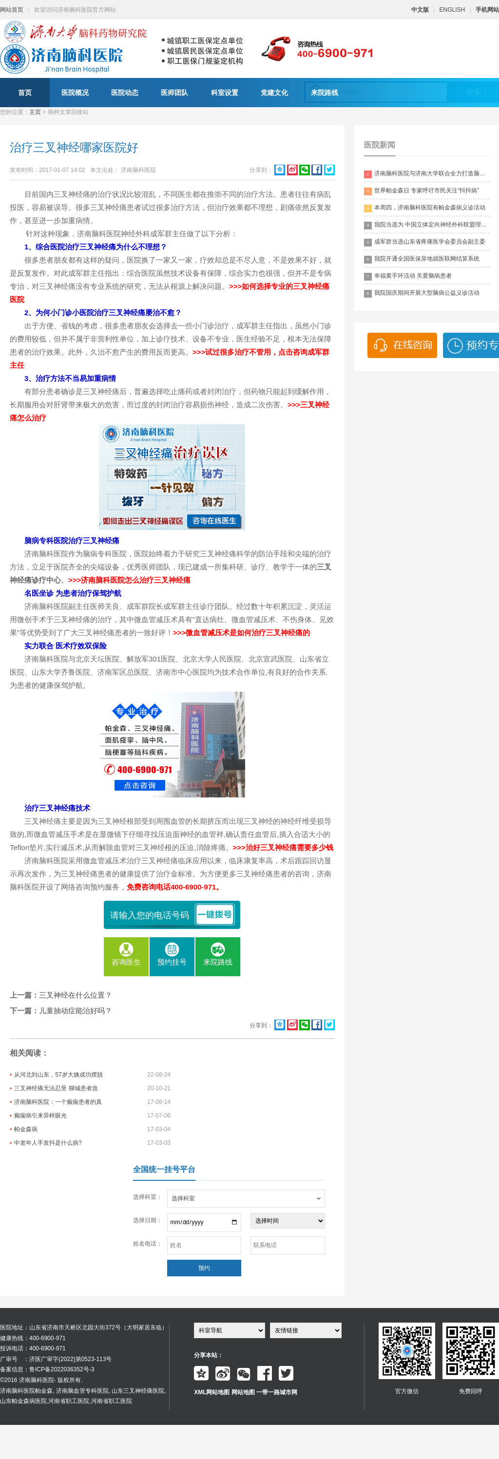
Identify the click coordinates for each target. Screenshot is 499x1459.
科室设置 (224, 92)
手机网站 (487, 9)
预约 (204, 1268)
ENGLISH (452, 9)
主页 (35, 112)
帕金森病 (26, 1129)
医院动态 (124, 92)
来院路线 (324, 92)
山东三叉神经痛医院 (138, 1390)
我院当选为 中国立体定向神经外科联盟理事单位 (426, 225)
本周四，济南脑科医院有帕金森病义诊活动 (424, 208)
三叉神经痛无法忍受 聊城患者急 (55, 1088)
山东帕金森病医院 (23, 1401)
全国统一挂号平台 (164, 1169)
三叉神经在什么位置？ (75, 995)
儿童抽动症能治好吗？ (75, 1010)
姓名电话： (147, 1243)
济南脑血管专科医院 (82, 1390)
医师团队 (174, 92)
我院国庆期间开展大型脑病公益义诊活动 (422, 293)
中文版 (420, 9)
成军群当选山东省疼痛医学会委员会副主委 (424, 242)
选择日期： (147, 1220)
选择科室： (147, 1197)
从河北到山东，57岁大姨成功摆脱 (58, 1074)
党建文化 (274, 92)
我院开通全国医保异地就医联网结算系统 (422, 259)
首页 (25, 92)
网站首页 (11, 9)
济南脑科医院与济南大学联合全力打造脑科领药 (426, 174)
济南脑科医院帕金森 (26, 1390)
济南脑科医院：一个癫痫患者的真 (58, 1102)
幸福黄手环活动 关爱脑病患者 (408, 276)
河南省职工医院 (68, 1401)
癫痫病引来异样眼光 (40, 1115)
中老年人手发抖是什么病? (48, 1142)
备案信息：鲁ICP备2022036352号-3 (47, 1369)
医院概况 (75, 92)
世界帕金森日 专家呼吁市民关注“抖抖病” (421, 191)
